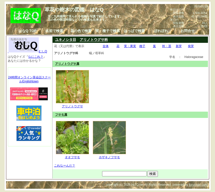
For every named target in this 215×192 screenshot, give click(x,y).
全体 (106, 46)
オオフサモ (72, 155)
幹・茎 (166, 46)
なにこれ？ (35, 56)
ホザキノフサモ (109, 155)
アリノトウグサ (72, 104)
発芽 (191, 46)
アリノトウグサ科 (94, 40)
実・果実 (130, 46)
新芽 (179, 46)
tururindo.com (198, 184)
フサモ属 (61, 114)
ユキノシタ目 (65, 40)
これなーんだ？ (64, 165)
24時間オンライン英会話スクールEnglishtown (29, 79)
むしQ (27, 51)
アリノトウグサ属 (67, 64)
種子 (142, 46)
